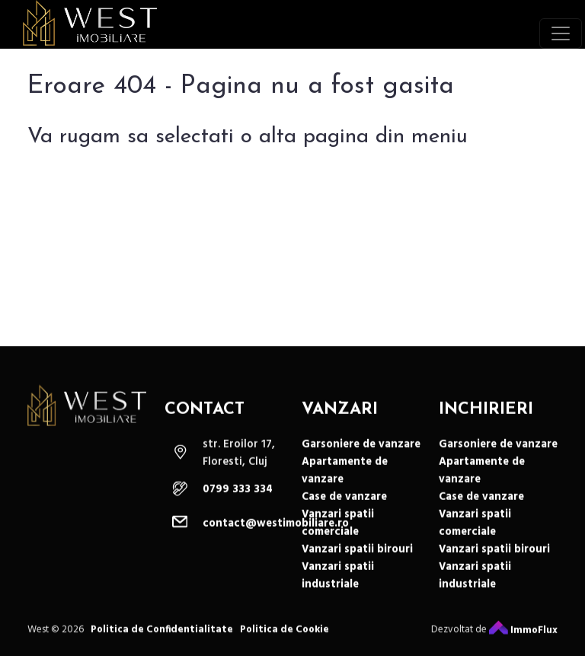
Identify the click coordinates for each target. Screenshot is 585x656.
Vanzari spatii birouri (357, 557)
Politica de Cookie (284, 637)
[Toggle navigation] (560, 33)
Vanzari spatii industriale (338, 583)
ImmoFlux (523, 638)
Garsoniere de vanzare (361, 452)
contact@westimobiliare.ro (276, 531)
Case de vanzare (344, 505)
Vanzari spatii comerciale (338, 531)
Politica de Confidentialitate (162, 637)
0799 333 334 (238, 497)
